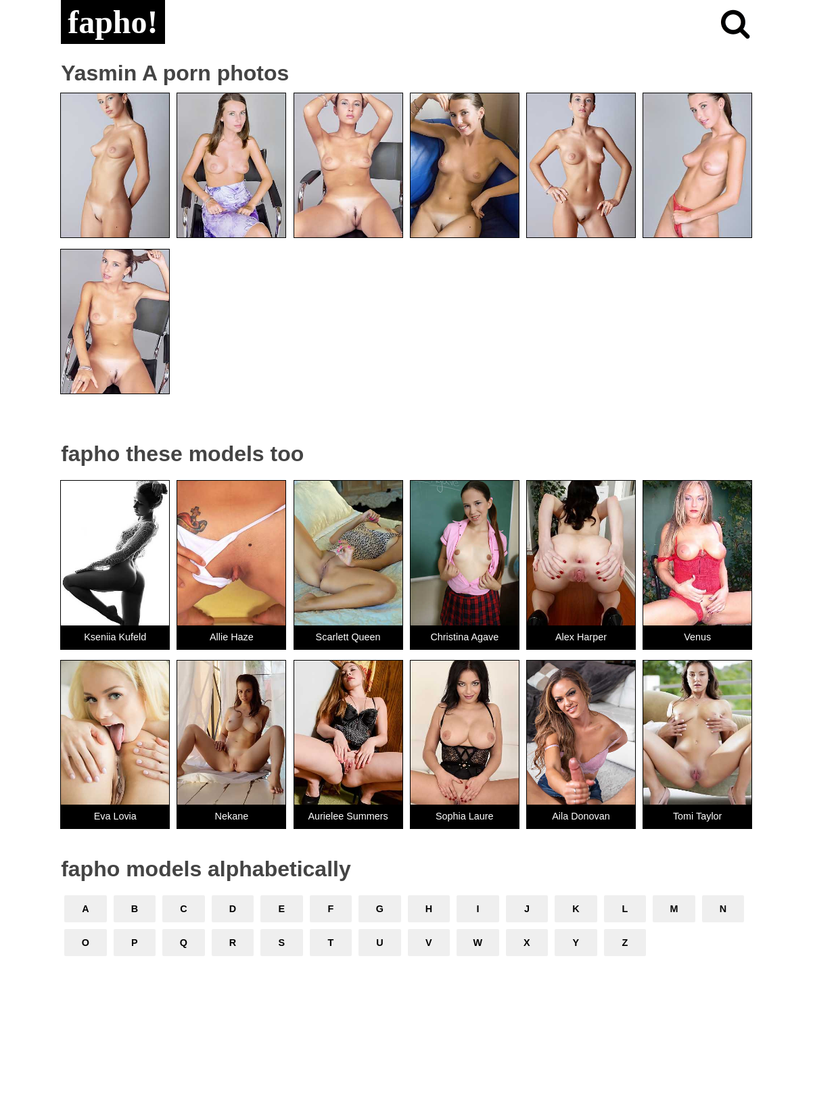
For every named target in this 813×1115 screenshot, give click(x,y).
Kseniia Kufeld (115, 637)
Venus (697, 637)
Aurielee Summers (348, 816)
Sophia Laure (465, 816)
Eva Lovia (115, 816)
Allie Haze (232, 637)
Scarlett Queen (348, 637)
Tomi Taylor (697, 816)
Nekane (232, 816)
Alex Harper (581, 637)
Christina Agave (464, 637)
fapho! (113, 22)
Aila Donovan (581, 816)
